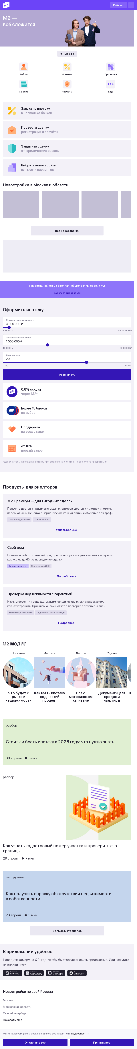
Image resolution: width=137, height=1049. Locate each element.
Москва (8, 1000)
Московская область (17, 1007)
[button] (68, 1034)
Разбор (11, 725)
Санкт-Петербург (15, 1013)
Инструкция (15, 877)
